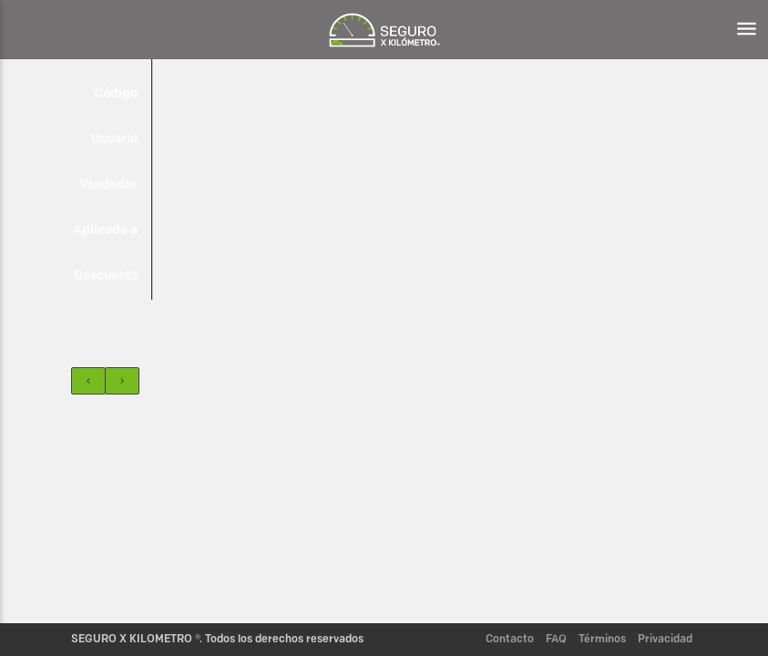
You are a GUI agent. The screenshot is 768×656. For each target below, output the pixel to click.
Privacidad (665, 639)
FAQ (556, 639)
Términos (602, 639)
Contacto (510, 639)
